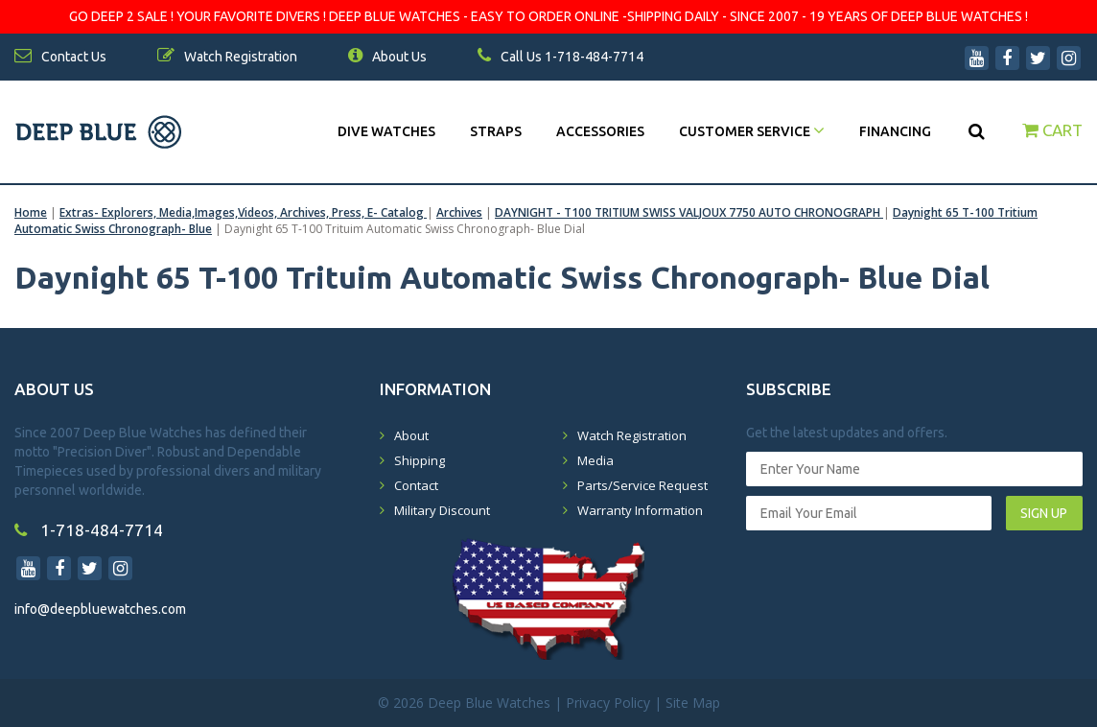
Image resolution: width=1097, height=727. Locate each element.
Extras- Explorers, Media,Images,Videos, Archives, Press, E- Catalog (243, 212)
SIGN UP (1043, 513)
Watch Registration (632, 435)
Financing (895, 131)
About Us (387, 56)
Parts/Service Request (642, 485)
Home (30, 212)
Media (595, 460)
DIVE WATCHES (386, 131)
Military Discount (442, 510)
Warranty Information (640, 510)
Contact (416, 485)
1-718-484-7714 (88, 530)
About (411, 435)
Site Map (692, 702)
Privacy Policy (608, 702)
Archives (459, 212)
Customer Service (752, 131)
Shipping (419, 460)
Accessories (600, 131)
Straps (496, 131)
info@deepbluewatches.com (100, 609)
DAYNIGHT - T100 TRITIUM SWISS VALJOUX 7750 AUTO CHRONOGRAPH (689, 212)
